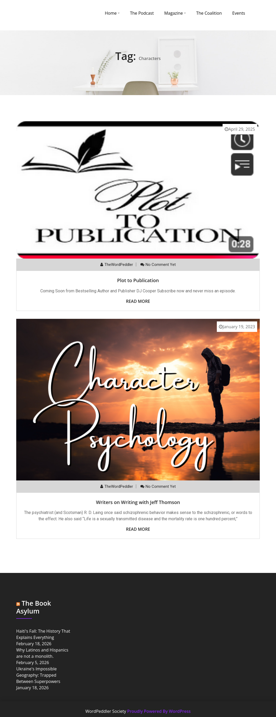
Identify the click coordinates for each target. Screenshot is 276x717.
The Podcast (142, 13)
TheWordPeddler (118, 264)
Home (111, 13)
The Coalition (209, 13)
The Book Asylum (33, 607)
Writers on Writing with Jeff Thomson (138, 502)
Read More (138, 301)
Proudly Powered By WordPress (159, 711)
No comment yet (161, 264)
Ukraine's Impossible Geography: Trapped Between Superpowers (38, 675)
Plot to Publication (138, 280)
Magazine (173, 13)
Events (238, 13)
